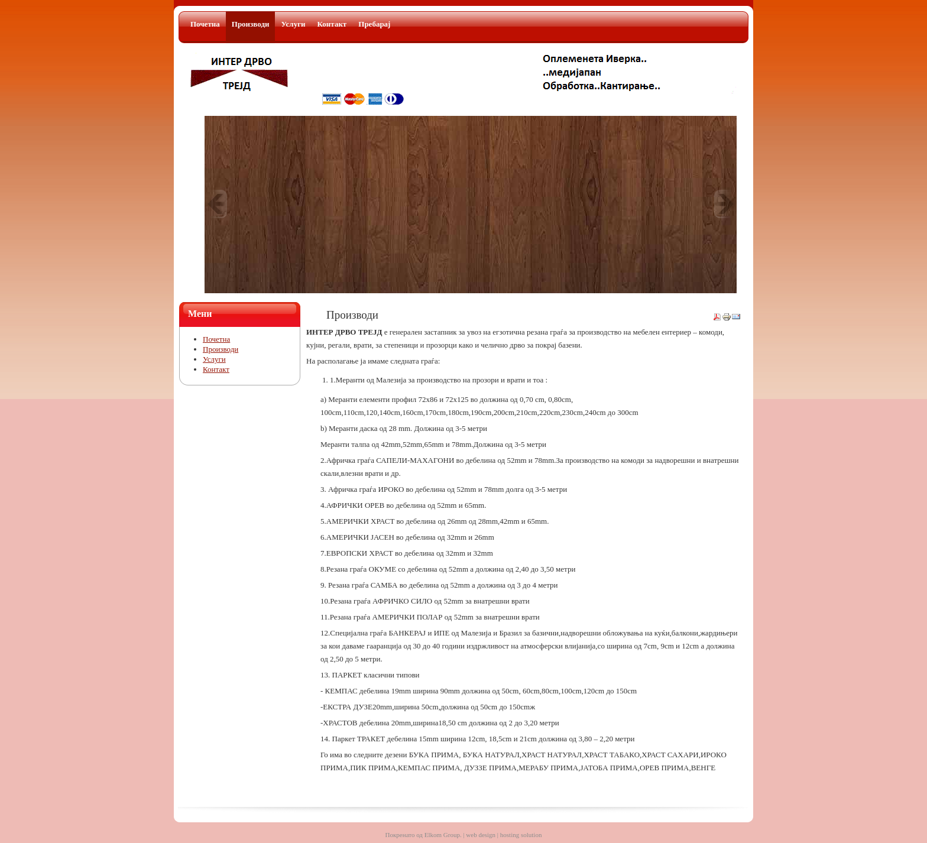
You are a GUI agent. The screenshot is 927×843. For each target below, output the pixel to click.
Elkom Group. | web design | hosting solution (483, 834)
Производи (220, 349)
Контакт (216, 369)
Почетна (216, 339)
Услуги (214, 359)
